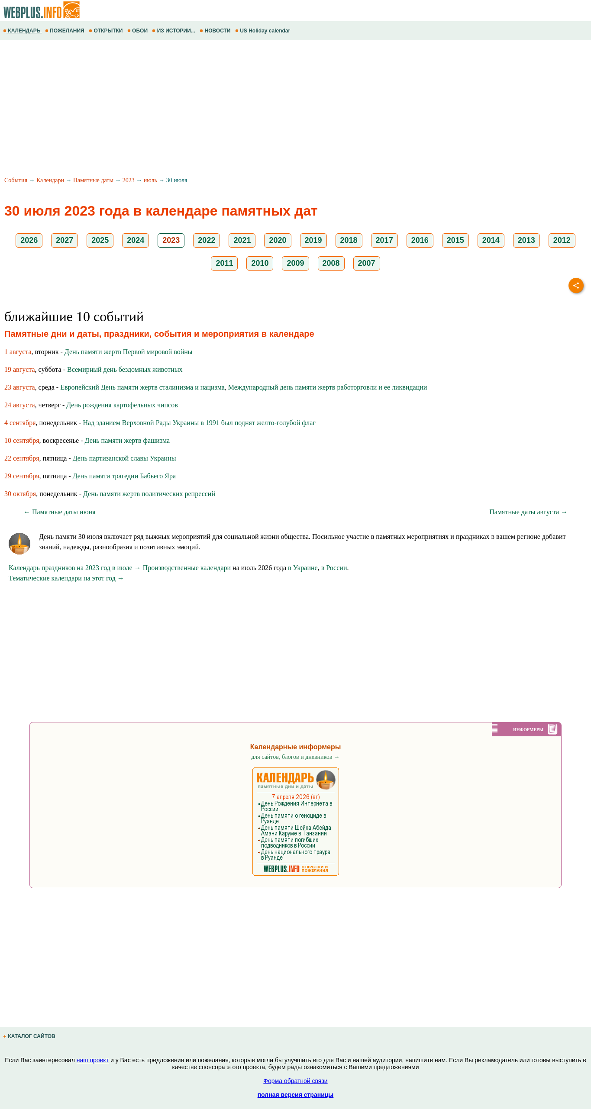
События (15, 180)
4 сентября (20, 422)
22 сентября (21, 458)
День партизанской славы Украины (124, 458)
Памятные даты (93, 180)
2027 (64, 240)
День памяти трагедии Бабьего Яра (124, 476)
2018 (349, 240)
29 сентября (21, 476)
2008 (331, 263)
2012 (562, 240)
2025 (100, 240)
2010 (259, 263)
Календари (50, 180)
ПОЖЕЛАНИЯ (65, 31)
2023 (129, 180)
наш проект (93, 1060)
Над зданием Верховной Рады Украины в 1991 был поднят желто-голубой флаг (199, 422)
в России (334, 567)
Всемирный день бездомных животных (124, 369)
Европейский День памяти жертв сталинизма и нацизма (142, 387)
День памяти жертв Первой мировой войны (129, 351)
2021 (242, 240)
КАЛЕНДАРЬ (22, 31)
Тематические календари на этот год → (66, 578)
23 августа (19, 387)
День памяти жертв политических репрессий (149, 493)
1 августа (18, 351)
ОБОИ (138, 31)
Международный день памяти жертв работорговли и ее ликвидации (327, 387)
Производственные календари (187, 567)
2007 (366, 263)
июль (150, 180)
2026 (29, 240)
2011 (224, 263)
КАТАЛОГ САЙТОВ (30, 1036)
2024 (135, 240)
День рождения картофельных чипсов (122, 405)
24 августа (19, 405)
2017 (384, 240)
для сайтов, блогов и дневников (295, 757)
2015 (455, 240)
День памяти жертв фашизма (127, 440)
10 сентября (21, 440)
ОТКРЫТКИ (106, 31)
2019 (313, 240)
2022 (206, 240)
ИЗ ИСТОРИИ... (174, 31)
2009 (295, 263)
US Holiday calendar (263, 31)
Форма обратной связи (295, 1080)
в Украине (303, 567)
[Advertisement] (260, 109)
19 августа (19, 369)
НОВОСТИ (216, 31)
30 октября (20, 493)
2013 (526, 240)
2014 (491, 240)
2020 (277, 240)
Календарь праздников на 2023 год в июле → (75, 567)
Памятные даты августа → (528, 512)
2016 (420, 240)
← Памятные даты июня (59, 512)
